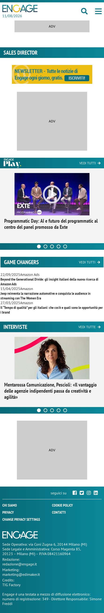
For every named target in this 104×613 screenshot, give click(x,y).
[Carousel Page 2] (45, 246)
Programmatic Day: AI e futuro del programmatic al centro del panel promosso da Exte (51, 224)
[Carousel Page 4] (58, 246)
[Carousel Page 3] (52, 246)
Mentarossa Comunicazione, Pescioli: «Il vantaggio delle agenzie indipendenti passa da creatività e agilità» (50, 390)
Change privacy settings (21, 519)
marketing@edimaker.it (21, 574)
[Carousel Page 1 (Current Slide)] (39, 246)
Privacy (8, 512)
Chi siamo (9, 505)
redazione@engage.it (19, 564)
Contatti (59, 512)
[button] (98, 11)
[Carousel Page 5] (65, 246)
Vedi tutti (87, 163)
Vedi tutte (87, 327)
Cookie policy (62, 505)
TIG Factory (11, 584)
